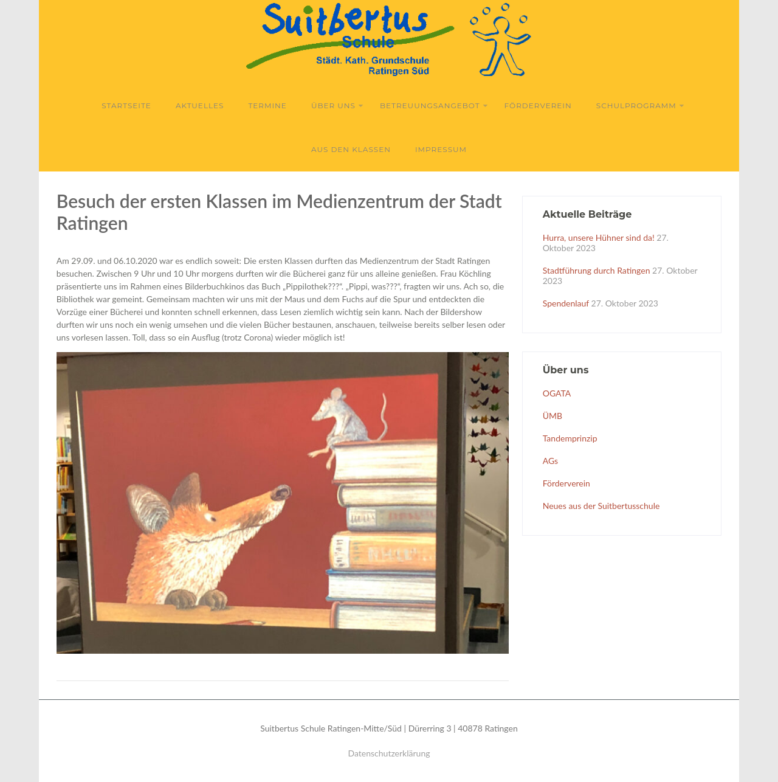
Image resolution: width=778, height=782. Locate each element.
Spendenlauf (566, 303)
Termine (267, 105)
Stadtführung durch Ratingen (596, 270)
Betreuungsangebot (434, 105)
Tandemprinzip (570, 438)
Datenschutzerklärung (389, 753)
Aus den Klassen (351, 149)
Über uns (337, 105)
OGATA (557, 393)
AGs (550, 460)
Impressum (441, 149)
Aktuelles (200, 105)
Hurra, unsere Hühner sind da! (599, 237)
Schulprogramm (640, 105)
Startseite (126, 105)
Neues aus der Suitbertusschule (601, 505)
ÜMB (552, 415)
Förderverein (538, 105)
